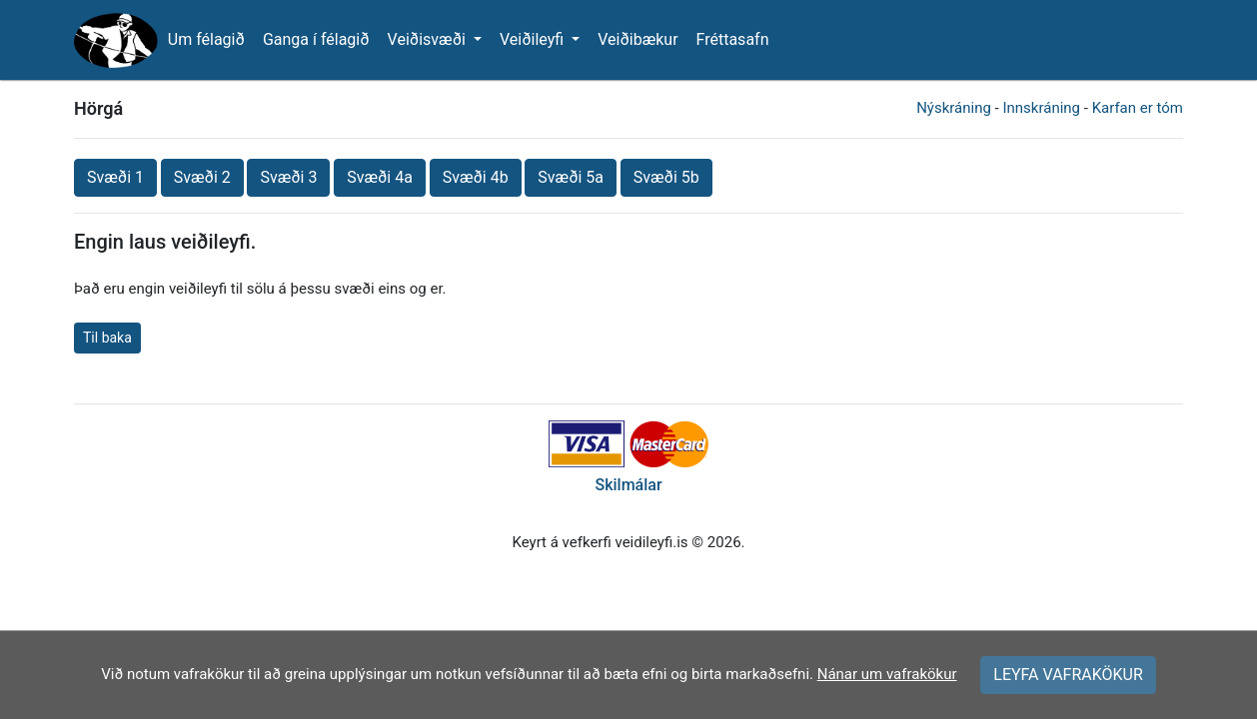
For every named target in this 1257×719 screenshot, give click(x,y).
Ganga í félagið (316, 39)
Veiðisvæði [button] (429, 39)
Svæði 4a (380, 177)
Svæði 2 (202, 177)
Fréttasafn (732, 39)
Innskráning (1041, 108)
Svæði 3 (288, 177)
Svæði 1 (115, 177)
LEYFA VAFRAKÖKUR (1068, 674)
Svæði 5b (666, 177)
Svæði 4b (476, 177)
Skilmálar (628, 484)
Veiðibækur (637, 39)
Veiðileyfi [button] (534, 39)
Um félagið (206, 39)
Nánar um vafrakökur (887, 674)
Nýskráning (953, 108)
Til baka (107, 338)
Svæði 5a (571, 177)
